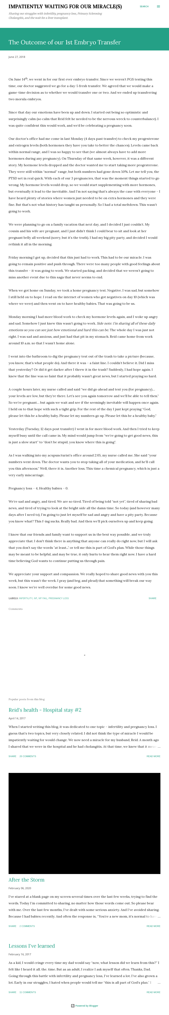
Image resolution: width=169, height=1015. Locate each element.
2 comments (27, 926)
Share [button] (152, 598)
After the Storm (27, 880)
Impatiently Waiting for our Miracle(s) (65, 6)
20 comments (27, 756)
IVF (35, 598)
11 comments (27, 992)
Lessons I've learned (32, 946)
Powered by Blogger (84, 1005)
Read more (153, 756)
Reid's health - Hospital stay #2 (45, 710)
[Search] (144, 6)
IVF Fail (42, 598)
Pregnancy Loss (59, 598)
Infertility (26, 598)
